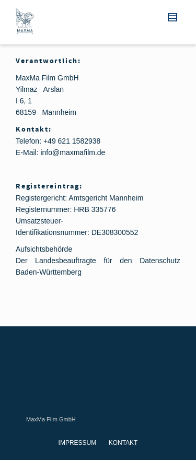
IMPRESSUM (78, 442)
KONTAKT (123, 442)
